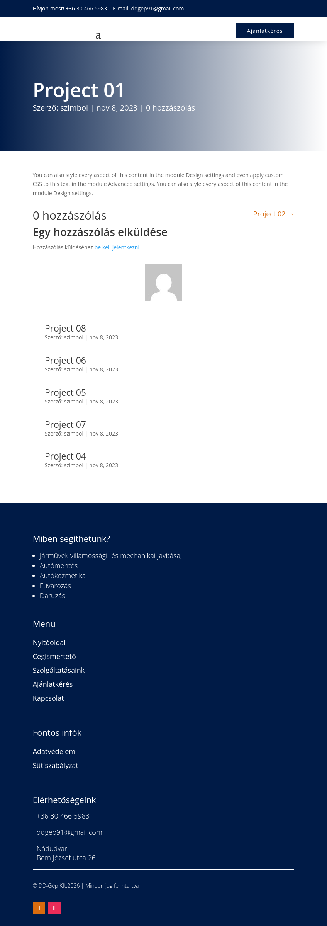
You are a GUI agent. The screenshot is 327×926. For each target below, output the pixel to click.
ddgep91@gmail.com (157, 8)
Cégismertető (54, 656)
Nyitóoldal (49, 642)
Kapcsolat (48, 698)
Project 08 (65, 328)
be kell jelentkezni (117, 247)
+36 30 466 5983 (86, 8)
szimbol (74, 107)
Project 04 (65, 456)
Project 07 (65, 424)
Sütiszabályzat (55, 765)
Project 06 (65, 360)
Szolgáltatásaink (59, 670)
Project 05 (65, 392)
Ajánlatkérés (53, 684)
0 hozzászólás (170, 107)
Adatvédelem (54, 751)
